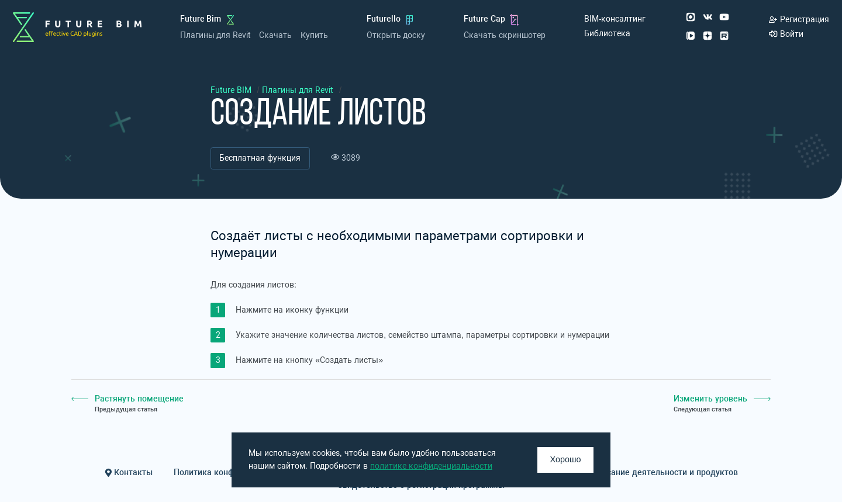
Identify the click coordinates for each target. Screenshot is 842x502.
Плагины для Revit (215, 35)
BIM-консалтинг (615, 19)
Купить (314, 35)
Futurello (384, 19)
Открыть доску (396, 35)
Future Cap (484, 19)
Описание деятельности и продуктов (665, 472)
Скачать (275, 35)
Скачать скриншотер (505, 35)
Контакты (128, 472)
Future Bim (201, 19)
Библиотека (607, 34)
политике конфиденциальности (431, 466)
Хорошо (565, 459)
